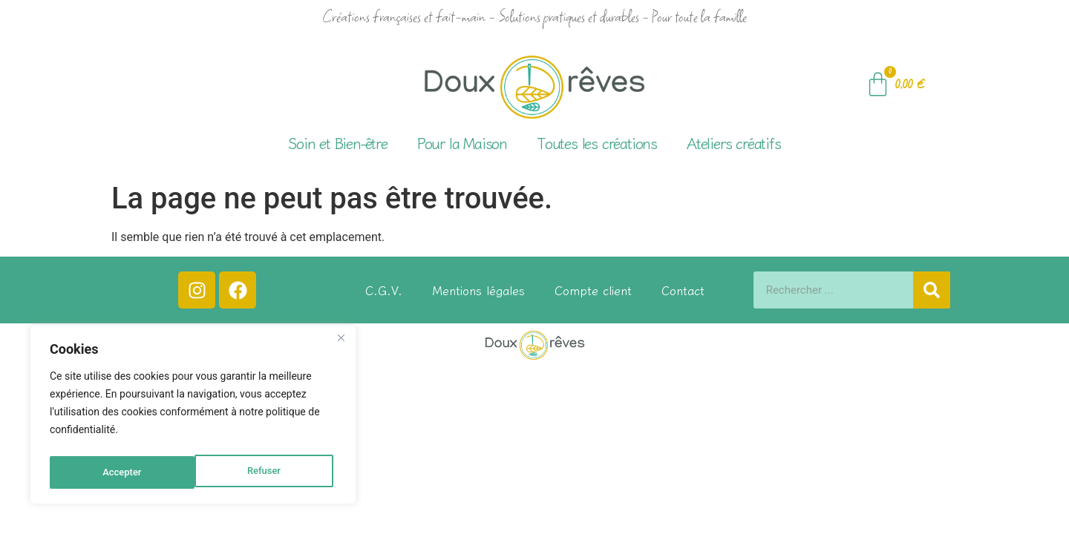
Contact (683, 290)
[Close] (341, 343)
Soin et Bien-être (338, 143)
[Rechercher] (931, 290)
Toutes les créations (597, 143)
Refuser (118, 472)
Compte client (593, 290)
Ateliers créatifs (734, 143)
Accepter (264, 472)
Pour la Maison (462, 143)
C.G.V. (383, 290)
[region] (193, 417)
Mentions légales (478, 290)
